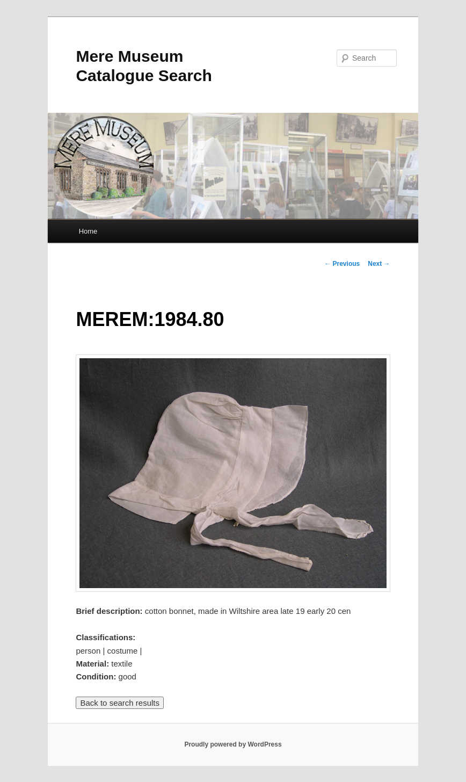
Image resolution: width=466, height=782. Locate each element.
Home (88, 231)
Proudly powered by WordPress (232, 744)
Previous (342, 263)
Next (379, 263)
